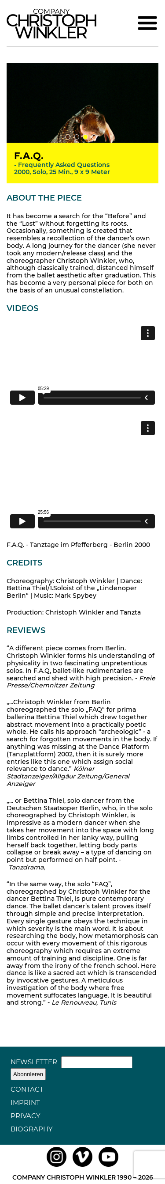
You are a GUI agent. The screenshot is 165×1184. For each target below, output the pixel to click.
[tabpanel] (82, 103)
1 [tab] (67, 137)
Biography (32, 1129)
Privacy (25, 1116)
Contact (27, 1089)
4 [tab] (94, 137)
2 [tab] (76, 137)
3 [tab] (85, 137)
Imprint (25, 1102)
